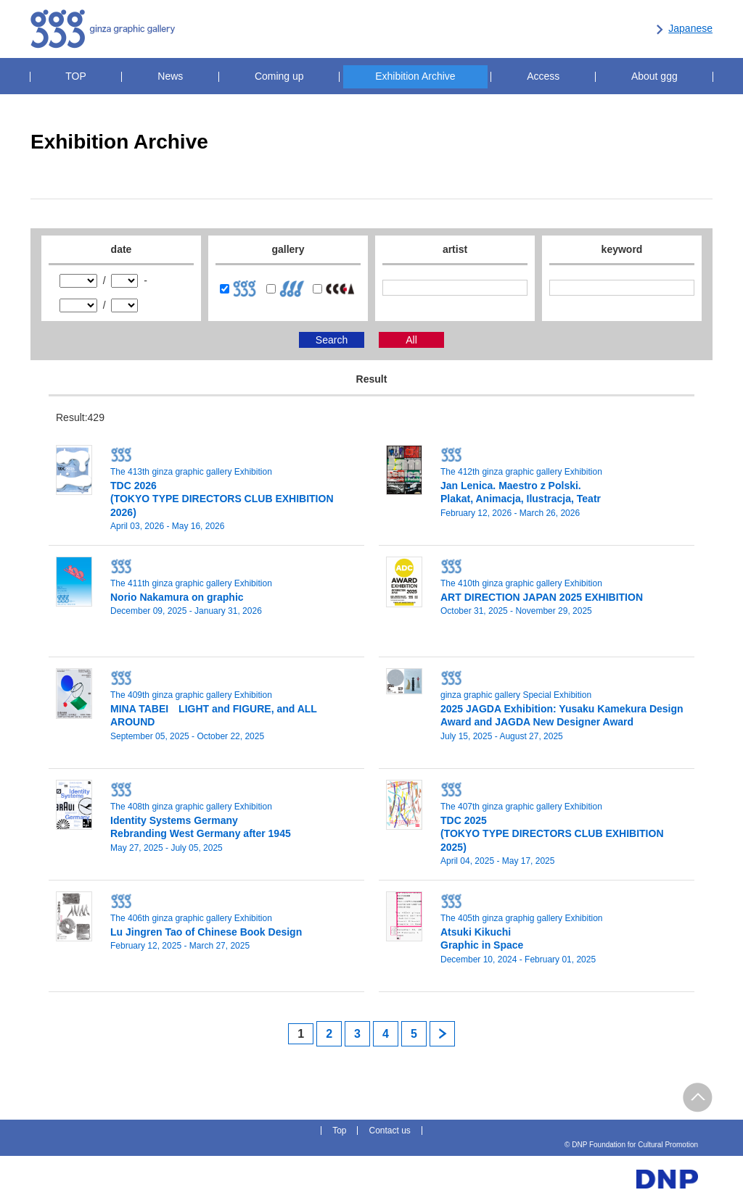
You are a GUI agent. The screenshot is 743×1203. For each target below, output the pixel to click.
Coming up (279, 76)
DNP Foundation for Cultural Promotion (567, 30)
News (170, 76)
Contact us (389, 1130)
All (411, 340)
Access (543, 76)
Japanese (690, 28)
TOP (75, 76)
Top (339, 1130)
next (442, 1034)
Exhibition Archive (415, 76)
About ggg (654, 76)
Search (332, 340)
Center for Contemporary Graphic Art (411, 30)
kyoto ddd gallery (288, 30)
